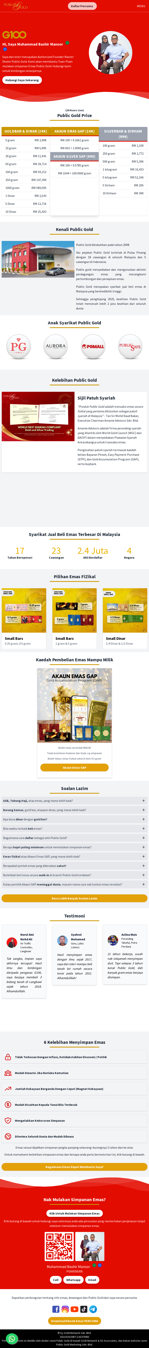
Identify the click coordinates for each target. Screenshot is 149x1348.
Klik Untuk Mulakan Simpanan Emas (74, 1213)
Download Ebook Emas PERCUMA (74, 1321)
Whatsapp (73, 1280)
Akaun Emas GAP (74, 767)
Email (92, 1280)
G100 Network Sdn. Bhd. (77, 1333)
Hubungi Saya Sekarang (22, 80)
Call (56, 1280)
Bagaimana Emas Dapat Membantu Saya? (75, 1167)
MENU (141, 6)
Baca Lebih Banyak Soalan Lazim (74, 898)
